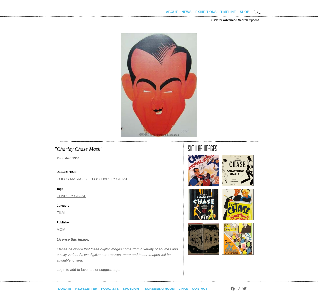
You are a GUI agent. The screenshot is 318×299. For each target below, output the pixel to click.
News (186, 12)
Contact (204, 288)
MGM (61, 230)
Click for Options (235, 20)
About (172, 12)
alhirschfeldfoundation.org (69, 14)
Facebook (238, 289)
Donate (65, 288)
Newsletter (87, 288)
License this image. (73, 239)
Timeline (228, 12)
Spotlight (134, 288)
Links (187, 288)
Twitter (249, 289)
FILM (61, 213)
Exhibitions (205, 12)
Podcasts (112, 288)
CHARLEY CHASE (71, 196)
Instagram (243, 289)
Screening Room (163, 288)
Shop (244, 12)
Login (61, 270)
